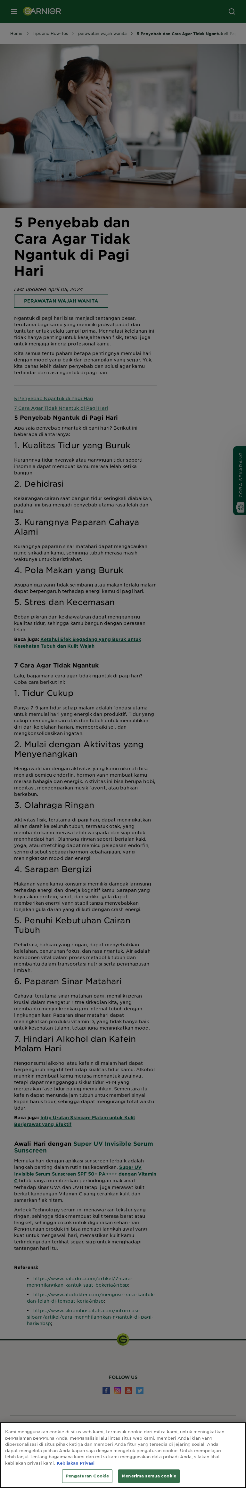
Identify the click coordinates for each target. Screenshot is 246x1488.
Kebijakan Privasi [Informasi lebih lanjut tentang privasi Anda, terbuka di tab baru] (75, 1463)
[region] (123, 1455)
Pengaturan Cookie (87, 1475)
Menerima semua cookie (149, 1475)
